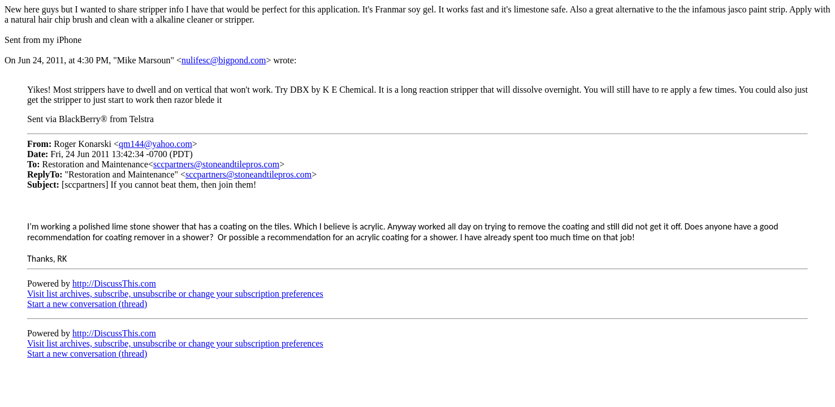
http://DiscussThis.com (114, 283)
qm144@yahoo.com (155, 144)
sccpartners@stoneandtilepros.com (216, 164)
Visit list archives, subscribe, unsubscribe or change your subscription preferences (175, 293)
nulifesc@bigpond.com (223, 60)
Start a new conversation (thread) (87, 304)
